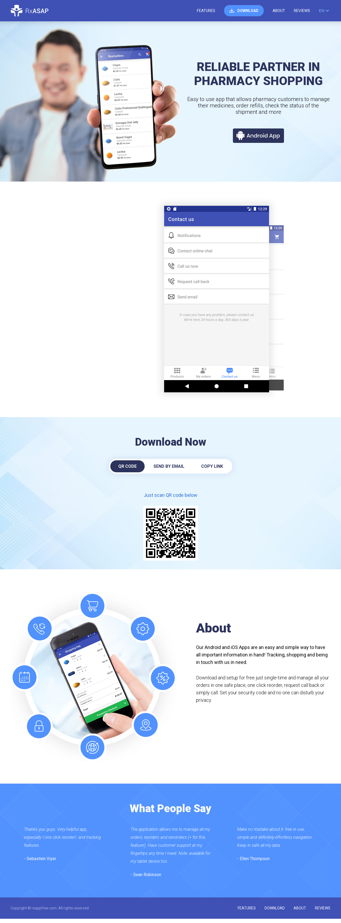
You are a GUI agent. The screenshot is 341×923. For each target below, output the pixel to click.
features (206, 10)
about (279, 10)
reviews (302, 10)
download (247, 11)
